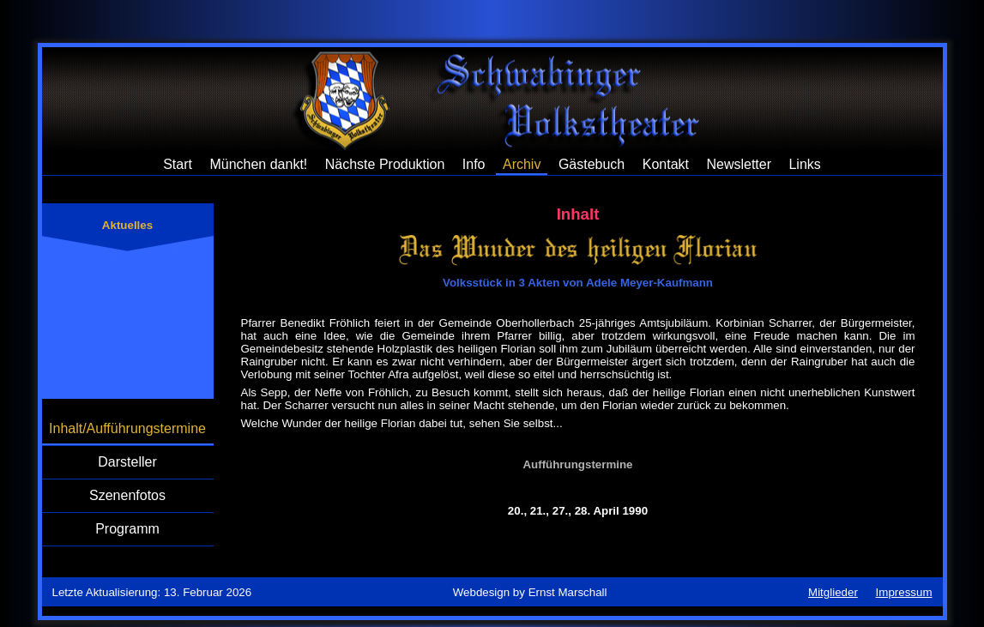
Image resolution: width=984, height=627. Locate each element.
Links (804, 164)
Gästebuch (591, 164)
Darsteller (127, 462)
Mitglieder (833, 592)
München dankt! (258, 164)
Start (177, 164)
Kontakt (666, 164)
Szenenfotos (127, 495)
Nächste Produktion (385, 164)
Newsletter (738, 164)
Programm (127, 528)
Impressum (904, 592)
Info (474, 164)
